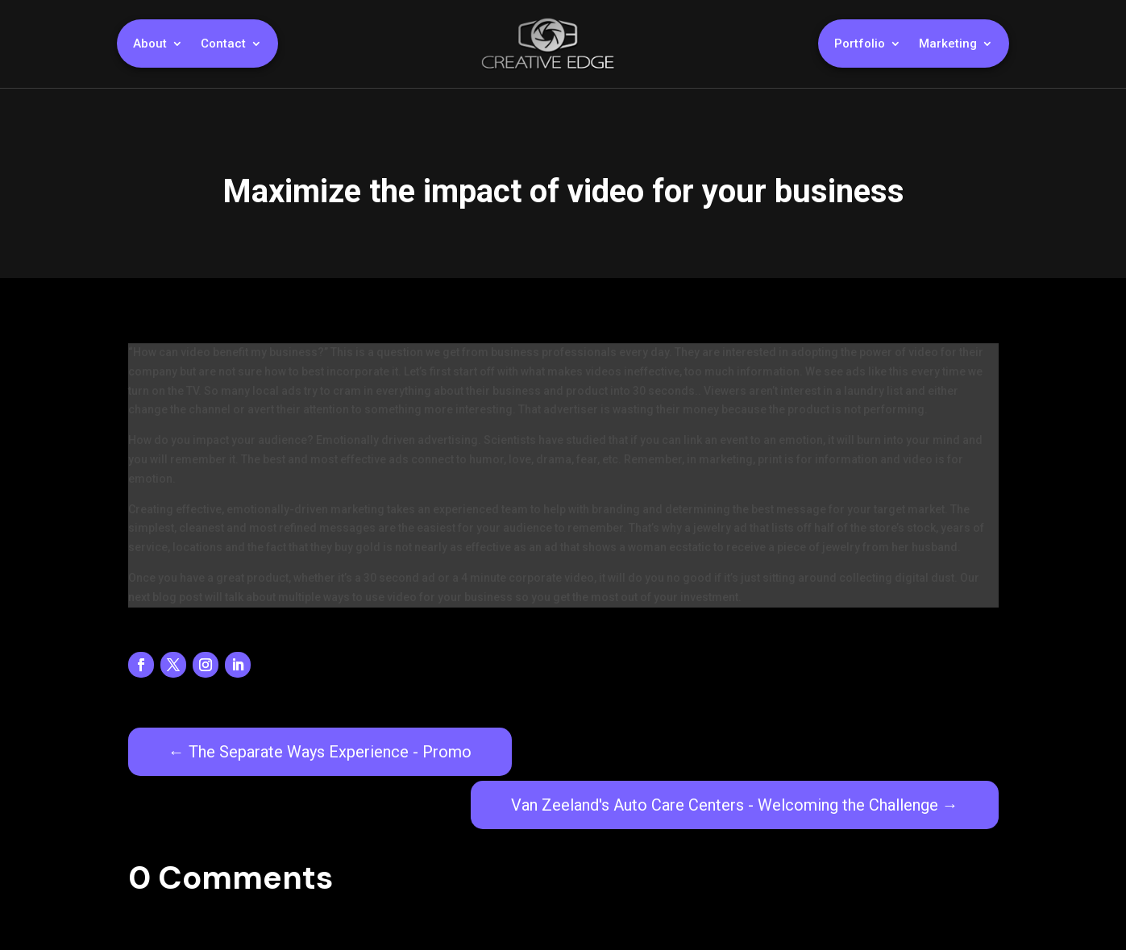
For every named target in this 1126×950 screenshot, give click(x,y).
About (150, 44)
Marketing (948, 44)
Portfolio (859, 44)
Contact (223, 44)
